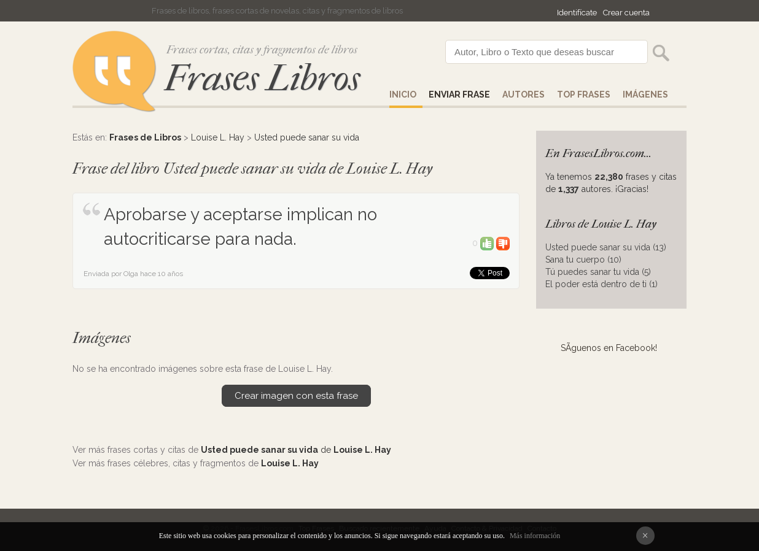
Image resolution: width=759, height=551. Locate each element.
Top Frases (583, 94)
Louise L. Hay (217, 137)
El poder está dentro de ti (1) (601, 284)
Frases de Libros (145, 137)
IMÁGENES (645, 94)
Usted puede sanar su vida (306, 137)
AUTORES (523, 94)
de (296, 450)
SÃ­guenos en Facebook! (609, 348)
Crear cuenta (626, 12)
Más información (535, 535)
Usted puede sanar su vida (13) (605, 247)
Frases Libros (262, 78)
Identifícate (577, 12)
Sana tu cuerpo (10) (583, 259)
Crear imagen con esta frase (296, 395)
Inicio (402, 94)
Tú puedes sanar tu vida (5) (598, 272)
